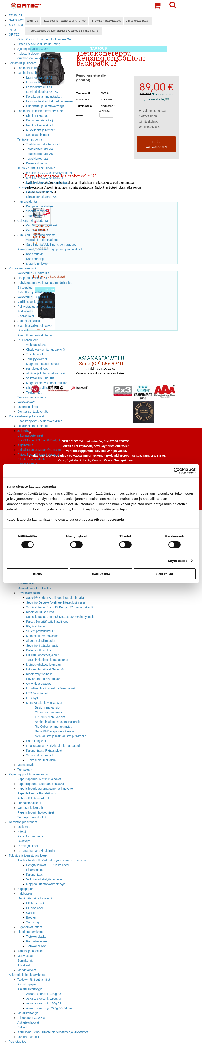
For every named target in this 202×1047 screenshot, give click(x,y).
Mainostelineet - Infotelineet (35, 588)
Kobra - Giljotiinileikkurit (33, 798)
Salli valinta (101, 574)
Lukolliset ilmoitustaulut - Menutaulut (50, 688)
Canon (30, 912)
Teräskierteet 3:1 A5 (39, 154)
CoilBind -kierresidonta (32, 220)
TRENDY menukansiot (50, 717)
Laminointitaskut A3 (39, 82)
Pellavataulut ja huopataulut (36, 306)
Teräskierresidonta (29, 139)
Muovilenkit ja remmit (40, 130)
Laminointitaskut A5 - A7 (42, 92)
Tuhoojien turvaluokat (31, 817)
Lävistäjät (23, 841)
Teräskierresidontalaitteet (43, 144)
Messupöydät (26, 764)
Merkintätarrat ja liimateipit (35, 898)
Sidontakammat (36, 211)
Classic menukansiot (49, 712)
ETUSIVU (15, 15)
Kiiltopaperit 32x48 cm (32, 1017)
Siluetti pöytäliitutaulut (40, 631)
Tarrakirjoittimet (27, 846)
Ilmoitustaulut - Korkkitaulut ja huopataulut (54, 745)
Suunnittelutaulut (28, 321)
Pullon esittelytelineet (40, 650)
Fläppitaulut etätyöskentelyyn (45, 884)
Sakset (22, 1027)
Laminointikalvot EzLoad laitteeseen (50, 101)
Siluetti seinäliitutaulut (32, 459)
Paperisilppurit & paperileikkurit (29, 774)
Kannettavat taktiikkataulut (35, 335)
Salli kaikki (164, 574)
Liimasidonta (25, 187)
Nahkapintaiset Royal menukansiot (58, 722)
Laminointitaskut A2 (39, 77)
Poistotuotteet (18, 1041)
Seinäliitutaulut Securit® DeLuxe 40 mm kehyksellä (60, 617)
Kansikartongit (35, 259)
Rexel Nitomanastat (30, 836)
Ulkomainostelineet (30, 435)
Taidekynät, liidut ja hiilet (33, 979)
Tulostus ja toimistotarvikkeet (28, 855)
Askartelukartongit (29, 989)
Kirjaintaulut (25, 445)
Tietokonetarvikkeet (30, 932)
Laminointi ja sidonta (22, 63)
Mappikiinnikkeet (37, 263)
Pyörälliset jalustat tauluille (35, 292)
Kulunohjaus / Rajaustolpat (44, 750)
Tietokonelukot (36, 946)
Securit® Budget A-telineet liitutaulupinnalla (55, 597)
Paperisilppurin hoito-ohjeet (35, 812)
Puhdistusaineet (37, 941)
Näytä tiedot (177, 561)
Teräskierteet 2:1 (37, 158)
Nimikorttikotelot (37, 115)
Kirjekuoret (24, 893)
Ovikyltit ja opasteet (39, 683)
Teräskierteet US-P (39, 216)
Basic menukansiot (47, 707)
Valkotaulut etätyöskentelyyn (45, 879)
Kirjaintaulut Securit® (40, 612)
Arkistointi (23, 965)
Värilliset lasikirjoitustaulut (34, 302)
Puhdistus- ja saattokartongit (45, 106)
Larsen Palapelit (28, 1037)
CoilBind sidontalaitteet (41, 225)
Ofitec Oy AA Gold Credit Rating (38, 44)
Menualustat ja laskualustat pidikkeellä (60, 736)
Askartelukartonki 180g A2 (43, 1003)
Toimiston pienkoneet (23, 822)
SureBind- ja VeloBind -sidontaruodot (51, 244)
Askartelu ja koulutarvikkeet (27, 974)
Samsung (32, 922)
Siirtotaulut (24, 287)
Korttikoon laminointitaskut (43, 96)
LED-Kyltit (33, 698)
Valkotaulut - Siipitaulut (32, 297)
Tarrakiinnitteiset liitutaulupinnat (47, 659)
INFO (12, 29)
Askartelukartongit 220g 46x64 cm (49, 1008)
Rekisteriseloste (28, 53)
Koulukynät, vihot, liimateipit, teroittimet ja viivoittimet (52, 1032)
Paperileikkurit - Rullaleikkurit (36, 793)
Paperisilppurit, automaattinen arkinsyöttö (45, 788)
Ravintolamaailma (29, 593)
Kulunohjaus (34, 874)
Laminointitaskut (28, 72)
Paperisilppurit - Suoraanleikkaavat (40, 784)
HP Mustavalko (36, 903)
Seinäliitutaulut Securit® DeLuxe (39, 449)
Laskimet (23, 827)
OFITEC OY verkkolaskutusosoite (40, 58)
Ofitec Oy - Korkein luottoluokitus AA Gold (45, 39)
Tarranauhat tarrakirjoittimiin (36, 850)
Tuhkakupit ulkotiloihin (41, 760)
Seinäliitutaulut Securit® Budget (38, 440)
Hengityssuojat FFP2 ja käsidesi (47, 865)
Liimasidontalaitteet (39, 192)
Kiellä (37, 574)
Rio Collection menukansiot (53, 726)
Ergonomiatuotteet (29, 927)
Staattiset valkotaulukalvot (34, 325)
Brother (31, 917)
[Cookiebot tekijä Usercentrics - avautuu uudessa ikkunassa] (177, 471)
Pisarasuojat (25, 316)
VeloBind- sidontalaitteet (42, 239)
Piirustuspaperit (27, 984)
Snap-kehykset (36, 741)
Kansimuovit (34, 254)
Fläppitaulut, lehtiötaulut (33, 278)
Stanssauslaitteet (37, 134)
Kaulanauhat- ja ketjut (40, 120)
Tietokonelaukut (36, 936)
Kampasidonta (27, 201)
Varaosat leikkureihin (31, 807)
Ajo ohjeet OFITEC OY (32, 49)
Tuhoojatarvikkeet (29, 803)
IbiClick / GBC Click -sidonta (36, 168)
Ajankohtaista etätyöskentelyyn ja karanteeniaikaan (51, 860)
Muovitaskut (25, 955)
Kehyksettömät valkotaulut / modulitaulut (44, 282)
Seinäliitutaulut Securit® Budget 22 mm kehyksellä (60, 607)
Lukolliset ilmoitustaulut (32, 426)
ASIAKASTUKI (18, 25)
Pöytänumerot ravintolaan (43, 679)
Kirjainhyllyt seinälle (39, 674)
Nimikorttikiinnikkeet (39, 125)
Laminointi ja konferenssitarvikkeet (40, 111)
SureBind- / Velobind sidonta (36, 235)
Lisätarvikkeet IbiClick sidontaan (47, 182)
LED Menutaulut (37, 693)
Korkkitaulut (25, 311)
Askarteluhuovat (28, 1022)
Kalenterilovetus (37, 163)
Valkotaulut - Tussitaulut (33, 273)
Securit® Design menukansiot (55, 731)
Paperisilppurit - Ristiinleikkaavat (39, 779)
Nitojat (21, 831)
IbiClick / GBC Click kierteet (44, 177)
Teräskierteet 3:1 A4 (39, 149)
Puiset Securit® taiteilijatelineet (38, 454)
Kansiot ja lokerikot (30, 951)
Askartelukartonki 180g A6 (43, 994)
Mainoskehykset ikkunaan (43, 664)
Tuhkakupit (24, 769)
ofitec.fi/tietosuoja (109, 519)
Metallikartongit (27, 1013)
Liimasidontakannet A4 (41, 197)
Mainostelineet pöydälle (42, 636)
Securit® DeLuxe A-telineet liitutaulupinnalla (55, 602)
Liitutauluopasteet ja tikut (42, 655)
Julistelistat (24, 430)
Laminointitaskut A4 (39, 87)
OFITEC (14, 34)
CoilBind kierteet (37, 230)
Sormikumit (25, 960)
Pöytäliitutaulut (36, 626)
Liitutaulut (23, 330)
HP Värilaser (34, 908)
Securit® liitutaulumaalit (42, 645)
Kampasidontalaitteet (40, 206)
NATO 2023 (16, 20)
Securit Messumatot (39, 755)
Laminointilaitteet (28, 68)
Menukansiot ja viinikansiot (44, 702)
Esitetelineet (25, 583)
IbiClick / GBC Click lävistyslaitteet (49, 173)
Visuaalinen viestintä (22, 268)
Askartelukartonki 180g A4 (43, 998)
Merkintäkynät (26, 970)
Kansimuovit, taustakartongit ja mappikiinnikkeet (49, 249)
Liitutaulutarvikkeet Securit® (45, 669)
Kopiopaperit (25, 889)
